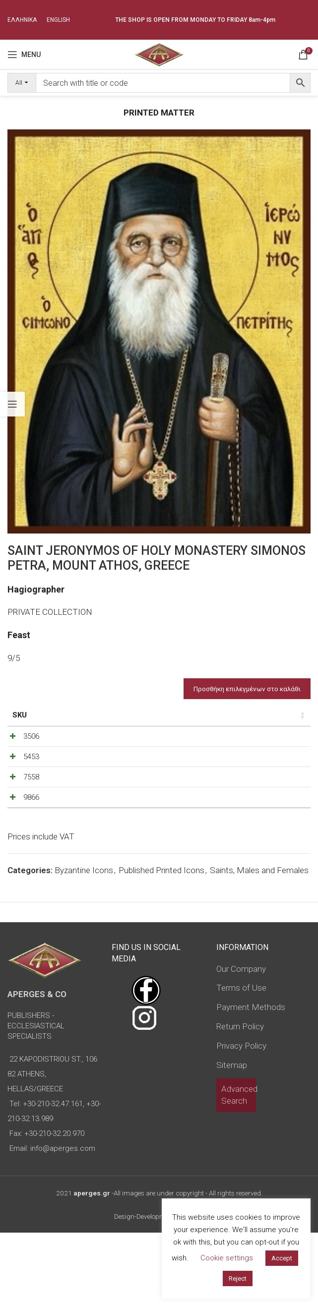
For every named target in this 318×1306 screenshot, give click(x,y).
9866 (31, 857)
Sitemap (231, 1138)
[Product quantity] (265, 760)
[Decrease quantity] (248, 760)
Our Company (241, 1042)
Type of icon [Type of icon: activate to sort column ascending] (167, 726)
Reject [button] (238, 1278)
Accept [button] (281, 1258)
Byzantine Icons (84, 944)
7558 (31, 824)
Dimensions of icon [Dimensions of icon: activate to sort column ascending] (110, 720)
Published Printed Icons (161, 944)
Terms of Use (241, 1061)
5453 (31, 790)
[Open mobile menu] (24, 54)
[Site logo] (159, 54)
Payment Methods (250, 1080)
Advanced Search (239, 1168)
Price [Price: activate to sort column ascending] (212, 715)
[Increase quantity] (281, 760)
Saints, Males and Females (259, 944)
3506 (31, 757)
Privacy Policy (241, 1119)
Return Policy (240, 1100)
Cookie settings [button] (226, 1257)
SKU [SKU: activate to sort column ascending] (19, 715)
